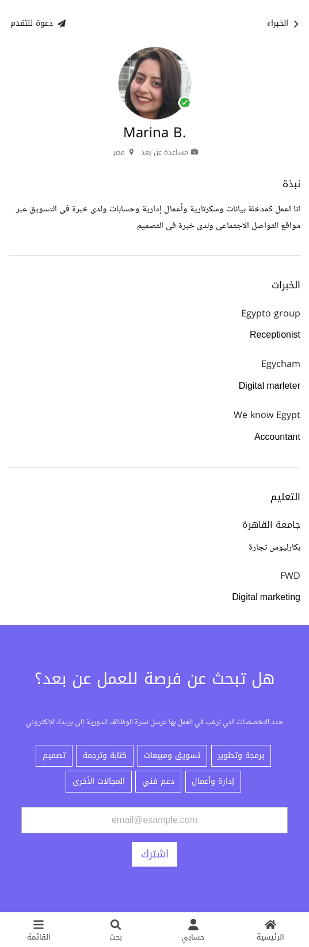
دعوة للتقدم (38, 23)
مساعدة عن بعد (170, 152)
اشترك (155, 854)
